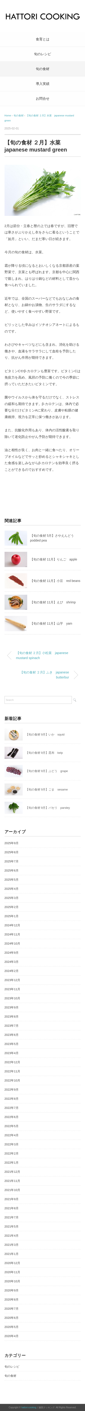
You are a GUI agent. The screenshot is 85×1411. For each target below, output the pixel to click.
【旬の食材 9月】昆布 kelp (44, 752)
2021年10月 (12, 1190)
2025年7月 (12, 861)
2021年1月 (12, 1254)
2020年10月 (12, 1281)
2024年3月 (12, 961)
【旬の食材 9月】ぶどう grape (47, 771)
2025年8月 (12, 852)
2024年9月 (12, 952)
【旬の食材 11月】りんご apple (53, 559)
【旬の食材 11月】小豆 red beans (55, 581)
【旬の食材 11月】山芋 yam (51, 623)
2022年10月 (12, 1080)
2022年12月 (12, 1062)
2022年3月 (12, 1144)
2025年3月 (12, 898)
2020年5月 (12, 1327)
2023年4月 (12, 1053)
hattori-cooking (28, 1407)
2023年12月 (12, 980)
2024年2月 (12, 971)
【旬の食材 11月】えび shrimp (53, 602)
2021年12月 (12, 1171)
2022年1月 (12, 1162)
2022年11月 (12, 1071)
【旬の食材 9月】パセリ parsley (48, 807)
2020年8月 (12, 1299)
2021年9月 (12, 1199)
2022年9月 (12, 1089)
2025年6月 (12, 870)
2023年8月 (12, 1016)
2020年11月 (12, 1272)
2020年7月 (12, 1308)
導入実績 (42, 84)
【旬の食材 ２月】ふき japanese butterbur (44, 674)
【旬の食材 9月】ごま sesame (47, 789)
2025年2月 (12, 907)
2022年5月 (12, 1126)
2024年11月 (12, 934)
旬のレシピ (42, 54)
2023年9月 (12, 1007)
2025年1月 (12, 916)
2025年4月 (12, 888)
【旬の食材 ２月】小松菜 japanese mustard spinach (42, 655)
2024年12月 (12, 925)
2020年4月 (12, 1336)
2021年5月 (12, 1226)
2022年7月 (12, 1108)
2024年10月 (12, 943)
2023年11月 (12, 989)
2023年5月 (12, 1044)
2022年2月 (12, 1153)
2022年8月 (12, 1098)
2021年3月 (12, 1244)
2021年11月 (12, 1181)
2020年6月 (12, 1317)
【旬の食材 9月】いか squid (45, 734)
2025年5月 (12, 879)
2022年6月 (12, 1117)
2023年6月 (12, 1035)
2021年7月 (12, 1217)
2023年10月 (12, 998)
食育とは (42, 39)
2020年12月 (12, 1263)
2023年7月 (12, 1025)
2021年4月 (12, 1235)
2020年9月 (12, 1290)
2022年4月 (12, 1135)
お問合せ (42, 98)
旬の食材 (42, 69)
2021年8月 (12, 1208)
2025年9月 (12, 843)
